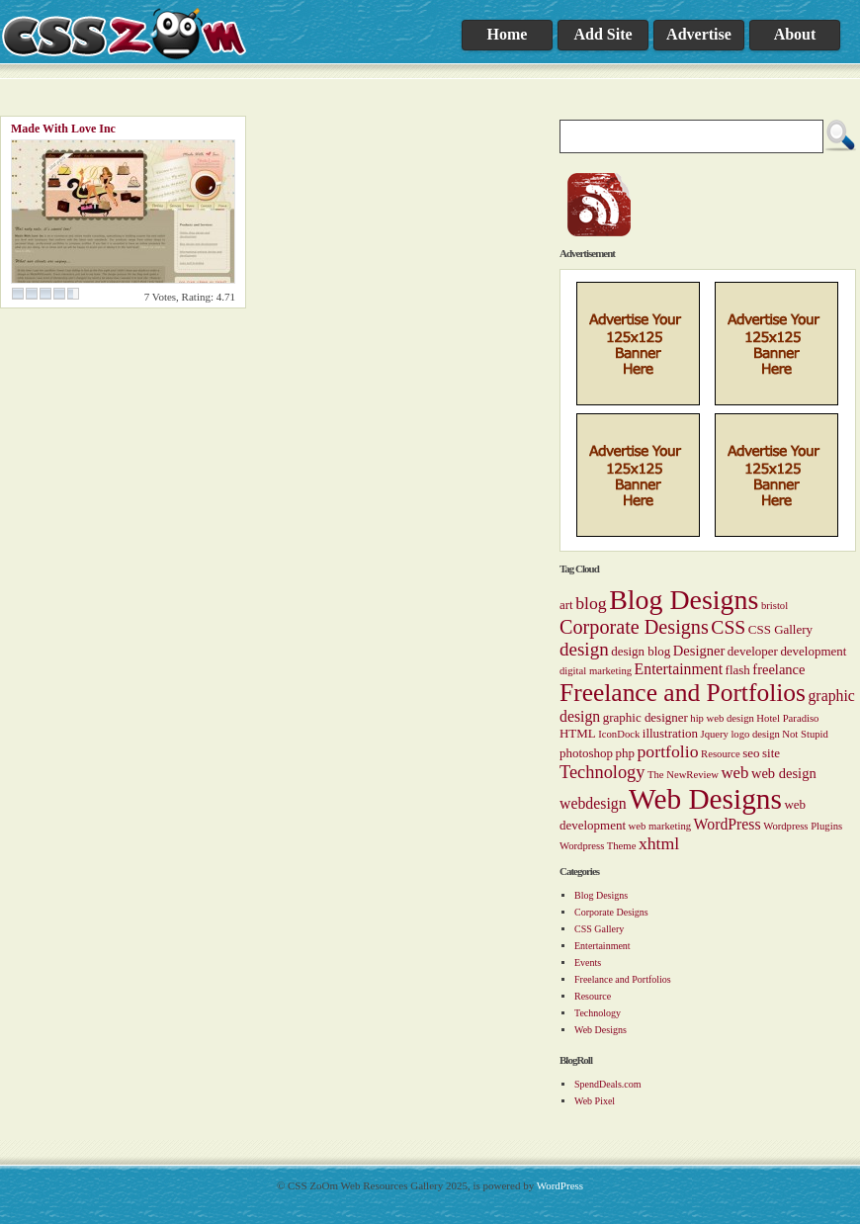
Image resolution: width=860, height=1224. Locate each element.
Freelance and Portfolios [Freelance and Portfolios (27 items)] (682, 692)
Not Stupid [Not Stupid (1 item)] (804, 734)
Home (507, 34)
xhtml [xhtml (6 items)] (659, 843)
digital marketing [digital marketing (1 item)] (595, 670)
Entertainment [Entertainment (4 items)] (679, 668)
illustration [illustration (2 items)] (670, 733)
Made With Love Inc (63, 128)
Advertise (698, 34)
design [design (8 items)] (584, 649)
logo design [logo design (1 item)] (755, 734)
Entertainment (602, 945)
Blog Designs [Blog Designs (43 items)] (683, 599)
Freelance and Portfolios (622, 979)
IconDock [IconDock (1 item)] (619, 734)
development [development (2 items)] (813, 651)
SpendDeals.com (608, 1084)
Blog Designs (601, 895)
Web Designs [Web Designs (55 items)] (705, 799)
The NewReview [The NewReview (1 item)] (683, 774)
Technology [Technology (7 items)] (602, 772)
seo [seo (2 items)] (750, 752)
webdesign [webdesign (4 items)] (593, 803)
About (795, 34)
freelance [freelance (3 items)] (778, 669)
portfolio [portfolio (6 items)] (668, 751)
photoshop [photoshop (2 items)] (586, 752)
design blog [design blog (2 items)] (640, 651)
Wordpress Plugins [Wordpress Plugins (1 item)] (802, 826)
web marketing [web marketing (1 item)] (659, 826)
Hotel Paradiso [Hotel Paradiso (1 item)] (787, 718)
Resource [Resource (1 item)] (720, 753)
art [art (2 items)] (566, 604)
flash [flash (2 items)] (738, 669)
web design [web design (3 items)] (784, 773)
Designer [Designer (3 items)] (699, 650)
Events (587, 962)
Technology (597, 1012)
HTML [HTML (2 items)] (577, 733)
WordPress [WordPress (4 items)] (727, 824)
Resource (592, 996)
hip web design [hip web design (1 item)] (722, 718)
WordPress (560, 1185)
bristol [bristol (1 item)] (774, 605)
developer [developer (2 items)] (753, 651)
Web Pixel (594, 1100)
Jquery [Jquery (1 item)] (714, 734)
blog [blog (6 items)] (591, 603)
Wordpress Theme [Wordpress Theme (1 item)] (597, 845)
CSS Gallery (599, 928)
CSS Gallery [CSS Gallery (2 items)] (780, 629)
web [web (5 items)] (734, 772)
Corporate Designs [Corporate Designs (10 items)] (634, 627)
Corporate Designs (611, 912)
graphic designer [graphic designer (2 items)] (645, 717)
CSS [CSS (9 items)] (728, 627)
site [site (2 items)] (771, 752)
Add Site (602, 34)
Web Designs (600, 1029)
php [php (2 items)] (625, 752)
